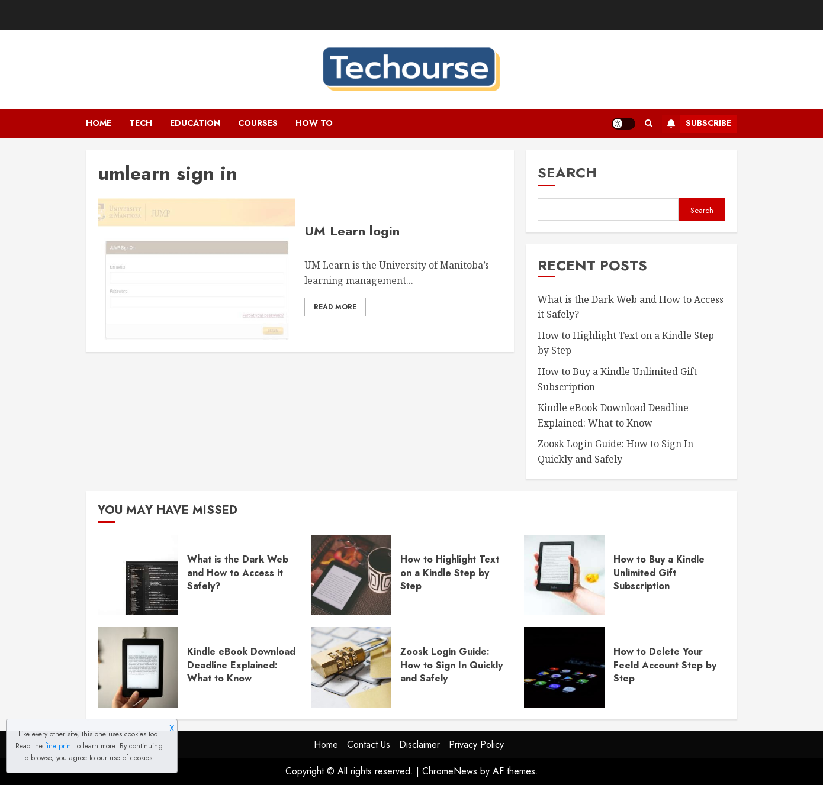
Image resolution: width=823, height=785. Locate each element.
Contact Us (368, 744)
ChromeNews (449, 771)
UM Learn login (352, 230)
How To (314, 123)
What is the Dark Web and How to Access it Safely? (237, 573)
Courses (258, 123)
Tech (140, 123)
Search (567, 172)
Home (98, 123)
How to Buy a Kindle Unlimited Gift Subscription (659, 573)
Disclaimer (419, 744)
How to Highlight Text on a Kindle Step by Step (449, 573)
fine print (59, 746)
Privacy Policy (476, 744)
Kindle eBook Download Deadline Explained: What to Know (241, 665)
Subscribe (696, 124)
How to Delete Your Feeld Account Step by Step (664, 665)
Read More (335, 307)
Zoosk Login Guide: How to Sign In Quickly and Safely (451, 665)
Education (195, 123)
